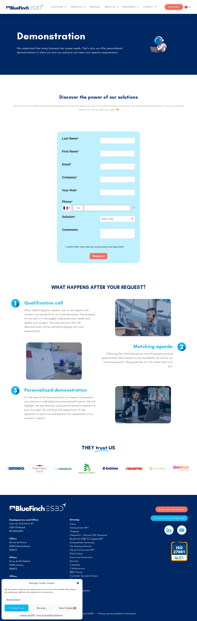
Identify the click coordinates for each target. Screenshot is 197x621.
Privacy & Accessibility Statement (49, 615)
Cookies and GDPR (27, 615)
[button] (77, 583)
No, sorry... (42, 608)
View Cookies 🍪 (67, 608)
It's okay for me (16, 608)
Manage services (13, 599)
